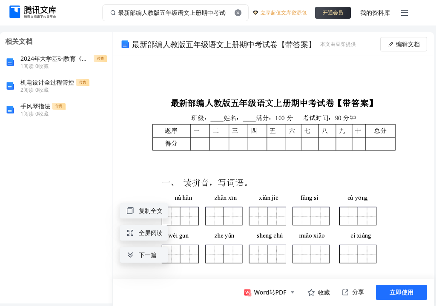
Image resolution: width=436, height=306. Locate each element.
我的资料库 (375, 12)
